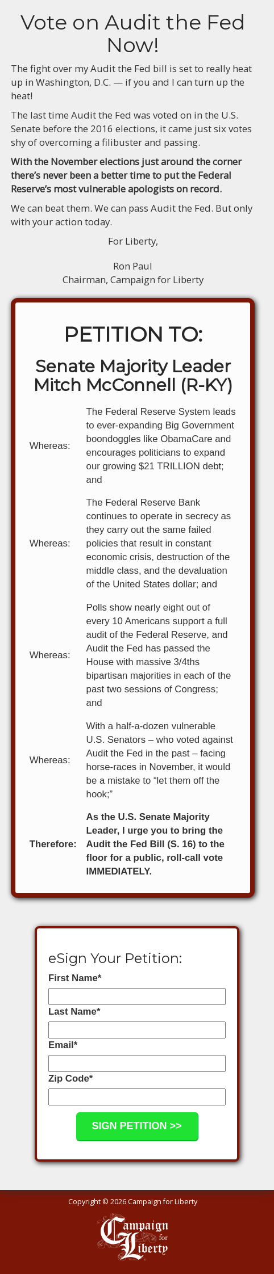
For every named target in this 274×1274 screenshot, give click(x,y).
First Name (74, 978)
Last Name (74, 1011)
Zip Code (70, 1078)
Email (62, 1045)
